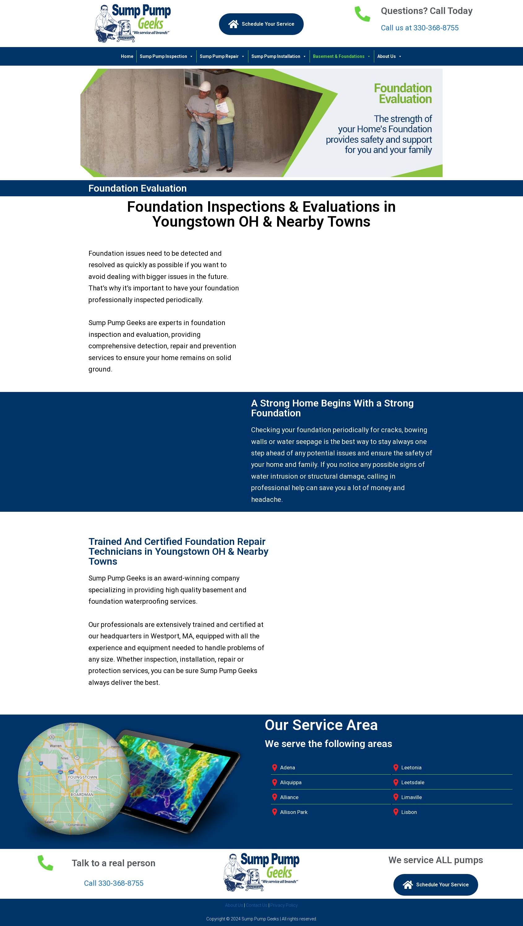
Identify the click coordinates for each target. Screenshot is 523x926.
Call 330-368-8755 (114, 883)
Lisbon (409, 812)
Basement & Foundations (342, 56)
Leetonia (411, 767)
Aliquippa (291, 782)
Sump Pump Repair (222, 56)
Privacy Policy (284, 905)
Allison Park (293, 812)
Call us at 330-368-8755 (420, 28)
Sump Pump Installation (279, 56)
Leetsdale (412, 782)
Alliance (289, 797)
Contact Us (257, 905)
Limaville (411, 797)
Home (127, 56)
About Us (389, 56)
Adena (287, 767)
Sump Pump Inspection (166, 56)
